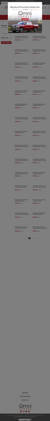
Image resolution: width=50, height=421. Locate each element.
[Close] (25, 3)
